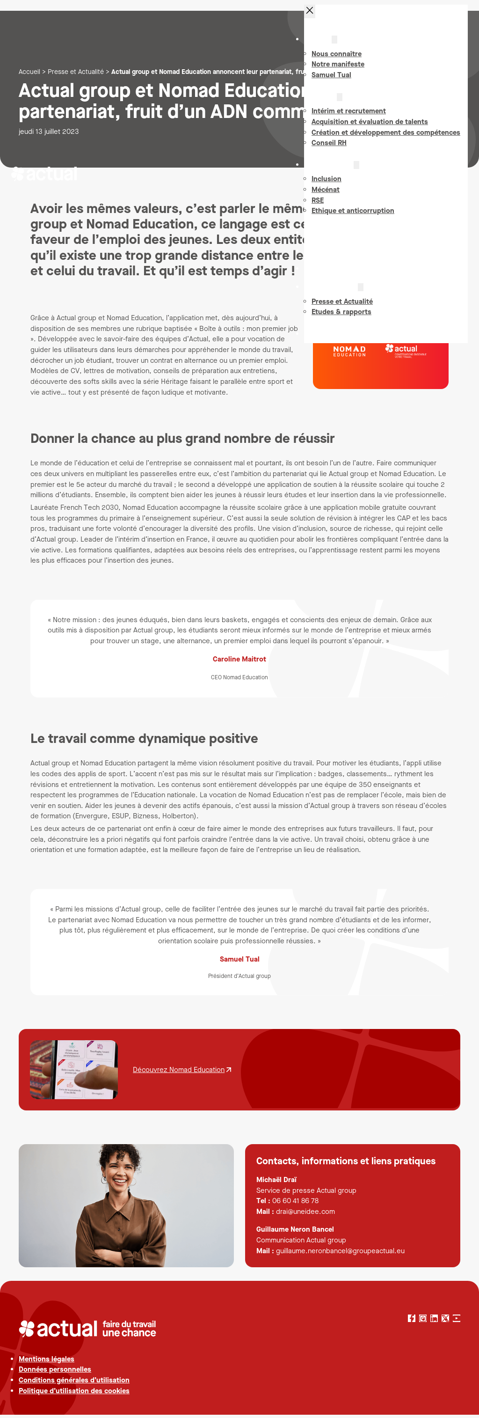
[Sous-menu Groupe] (334, 46)
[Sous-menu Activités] (339, 103)
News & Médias (333, 293)
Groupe (320, 46)
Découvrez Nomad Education (179, 1069)
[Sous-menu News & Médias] (360, 294)
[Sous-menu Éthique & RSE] (356, 171)
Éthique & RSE (331, 171)
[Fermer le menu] (309, 17)
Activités (322, 103)
